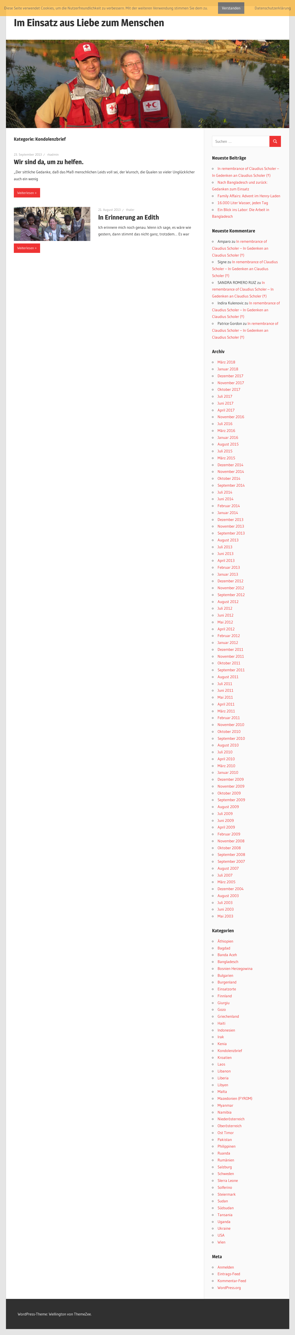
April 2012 (226, 628)
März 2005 (226, 881)
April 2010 (226, 758)
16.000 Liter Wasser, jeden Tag (243, 202)
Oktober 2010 (229, 731)
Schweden (226, 1173)
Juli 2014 (225, 492)
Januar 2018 (228, 368)
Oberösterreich (230, 1125)
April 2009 (226, 827)
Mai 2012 (225, 622)
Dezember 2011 (230, 649)
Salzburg (225, 1166)
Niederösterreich (231, 1118)
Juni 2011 (225, 690)
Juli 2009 (225, 813)
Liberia (223, 1077)
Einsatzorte (227, 988)
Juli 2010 (225, 751)
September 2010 (231, 738)
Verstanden (231, 8)
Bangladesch (228, 961)
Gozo (222, 1009)
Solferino (225, 1187)
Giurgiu (224, 1002)
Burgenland (227, 982)
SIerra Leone (228, 1180)
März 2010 (226, 765)
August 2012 (228, 601)
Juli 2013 (225, 546)
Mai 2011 (225, 697)
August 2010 (228, 745)
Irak (221, 1036)
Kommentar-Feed (232, 1280)
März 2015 (226, 457)
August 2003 (228, 895)
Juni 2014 (225, 498)
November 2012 (231, 587)
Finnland (225, 995)
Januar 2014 (228, 512)
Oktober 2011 (229, 662)
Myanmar (225, 1105)
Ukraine (224, 1228)
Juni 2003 (226, 909)
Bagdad (224, 948)
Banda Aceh (227, 954)
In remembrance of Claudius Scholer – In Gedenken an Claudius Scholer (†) (240, 248)
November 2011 (231, 656)
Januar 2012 (228, 642)
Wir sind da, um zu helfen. (49, 162)
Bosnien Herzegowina (235, 968)
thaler (130, 210)
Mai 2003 (225, 916)
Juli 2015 (225, 451)
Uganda (224, 1221)
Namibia (225, 1112)
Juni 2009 (226, 820)
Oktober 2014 (229, 478)
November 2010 (231, 724)
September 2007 (231, 861)
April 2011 (226, 704)
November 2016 (231, 416)
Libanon (224, 1071)
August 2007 (228, 868)
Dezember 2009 (231, 779)
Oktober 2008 (229, 847)
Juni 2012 (225, 615)
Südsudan (226, 1207)
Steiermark (227, 1194)
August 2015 (228, 444)
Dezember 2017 (230, 375)
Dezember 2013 (230, 519)
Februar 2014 (229, 505)
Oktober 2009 (229, 793)
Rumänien (226, 1160)
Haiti (221, 1023)
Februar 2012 (229, 635)
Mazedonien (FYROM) (235, 1098)
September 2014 (231, 485)
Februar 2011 (229, 717)
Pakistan (225, 1139)
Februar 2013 (229, 567)
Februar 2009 (229, 834)
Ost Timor (226, 1132)
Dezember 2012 (230, 580)
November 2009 (231, 786)
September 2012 (231, 594)
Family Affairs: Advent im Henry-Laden (249, 195)
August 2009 (228, 806)
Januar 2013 (228, 574)
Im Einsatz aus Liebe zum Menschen (89, 22)
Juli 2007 (225, 875)
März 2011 (226, 711)
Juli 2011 (225, 683)
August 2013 (228, 539)
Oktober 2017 (229, 389)
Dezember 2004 (231, 888)
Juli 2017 (225, 396)
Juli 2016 (225, 423)
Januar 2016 (228, 437)
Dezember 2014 (230, 464)
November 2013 (231, 526)
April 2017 (226, 410)
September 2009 (231, 799)
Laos (221, 1064)
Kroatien (225, 1057)
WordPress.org (229, 1287)
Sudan (223, 1200)
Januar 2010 (228, 772)
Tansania (225, 1214)
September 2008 (231, 854)
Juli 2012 (225, 608)
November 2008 (231, 840)
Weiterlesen (25, 193)
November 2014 (231, 471)
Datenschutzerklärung (273, 8)
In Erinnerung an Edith (128, 217)
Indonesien (226, 1030)
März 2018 (226, 362)
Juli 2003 (225, 902)
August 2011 (228, 676)
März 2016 (226, 430)
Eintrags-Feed (229, 1273)
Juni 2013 (225, 553)
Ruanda (224, 1153)
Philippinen (227, 1146)
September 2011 (231, 669)
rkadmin (53, 154)
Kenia (222, 1043)
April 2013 (226, 560)
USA (221, 1235)
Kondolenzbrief (230, 1050)
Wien (221, 1242)
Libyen (223, 1084)
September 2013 (231, 533)
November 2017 (231, 382)
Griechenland (228, 1016)
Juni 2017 (225, 403)
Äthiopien (225, 941)
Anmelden (226, 1267)
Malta (222, 1091)
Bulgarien (225, 975)
